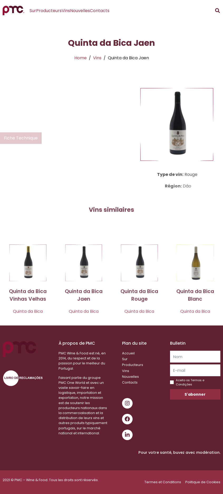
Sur (33, 11)
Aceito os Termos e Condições (190, 382)
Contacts (99, 11)
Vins (66, 11)
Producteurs (49, 11)
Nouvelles (80, 11)
